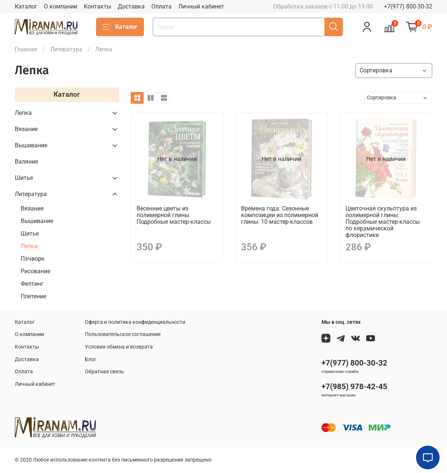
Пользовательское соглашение (123, 334)
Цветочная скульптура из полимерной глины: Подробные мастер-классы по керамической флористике (382, 222)
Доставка (131, 6)
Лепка (23, 112)
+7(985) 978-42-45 (354, 386)
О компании (60, 6)
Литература (66, 49)
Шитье (24, 177)
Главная (26, 49)
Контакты (97, 6)
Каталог (26, 6)
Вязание (26, 129)
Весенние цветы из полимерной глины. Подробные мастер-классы (174, 215)
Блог (90, 359)
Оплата (161, 6)
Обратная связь (104, 372)
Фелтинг (32, 283)
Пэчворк (33, 258)
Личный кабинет (201, 6)
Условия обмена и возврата (119, 347)
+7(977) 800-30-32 (408, 6)
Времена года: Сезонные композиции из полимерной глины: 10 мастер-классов (279, 215)
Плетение (33, 296)
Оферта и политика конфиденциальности (135, 322)
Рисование (35, 271)
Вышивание (31, 145)
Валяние (26, 161)
